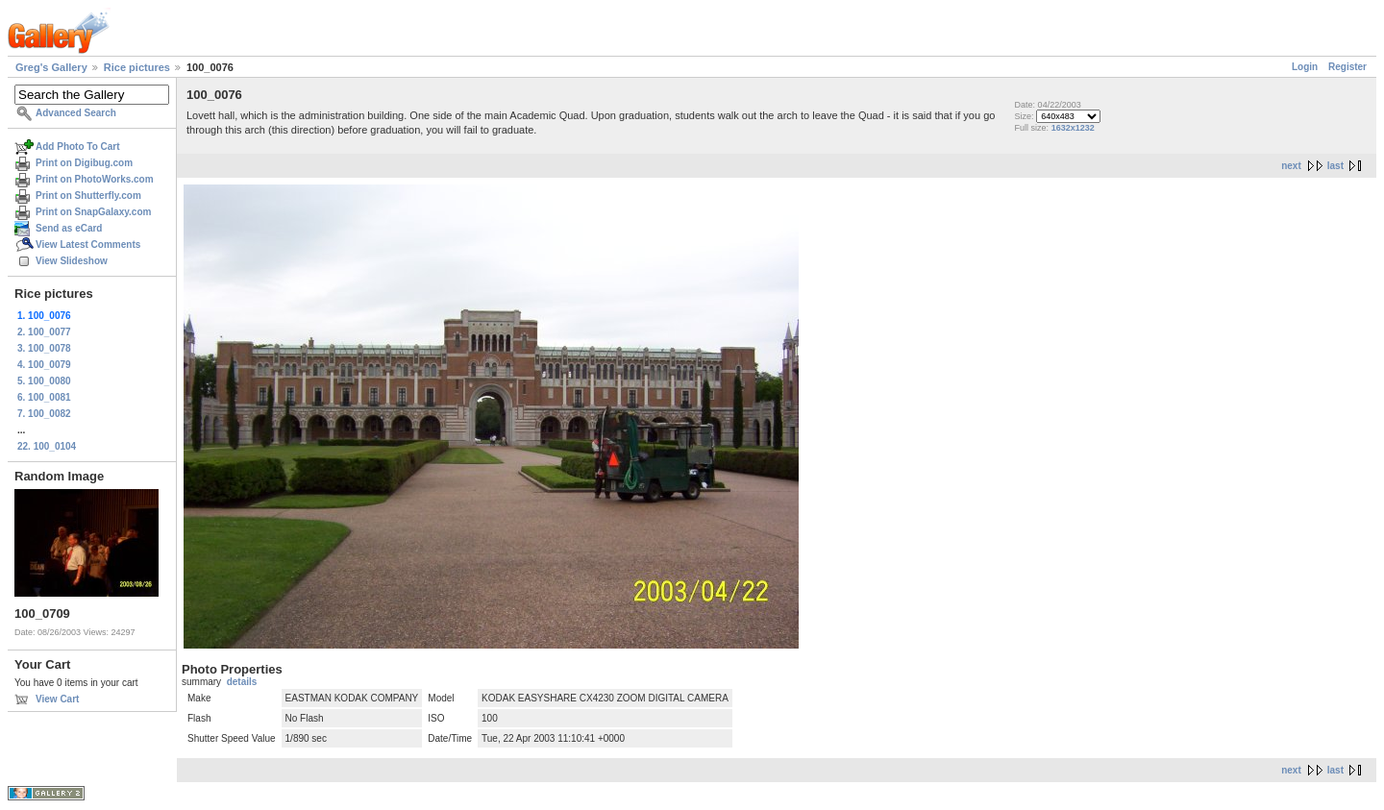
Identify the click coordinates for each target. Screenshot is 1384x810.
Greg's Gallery (51, 67)
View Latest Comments (88, 244)
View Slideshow (72, 261)
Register (1347, 66)
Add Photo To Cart (78, 146)
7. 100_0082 (44, 413)
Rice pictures (137, 67)
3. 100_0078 (44, 348)
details (242, 681)
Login (1305, 66)
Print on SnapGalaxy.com (93, 212)
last (1335, 165)
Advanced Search (76, 113)
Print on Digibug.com (84, 163)
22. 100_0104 (46, 446)
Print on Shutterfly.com (88, 195)
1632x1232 (1073, 128)
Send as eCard (69, 228)
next (1291, 165)
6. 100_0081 (44, 397)
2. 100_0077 (44, 332)
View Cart (57, 699)
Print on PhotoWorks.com (95, 179)
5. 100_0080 (44, 381)
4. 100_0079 (44, 364)
